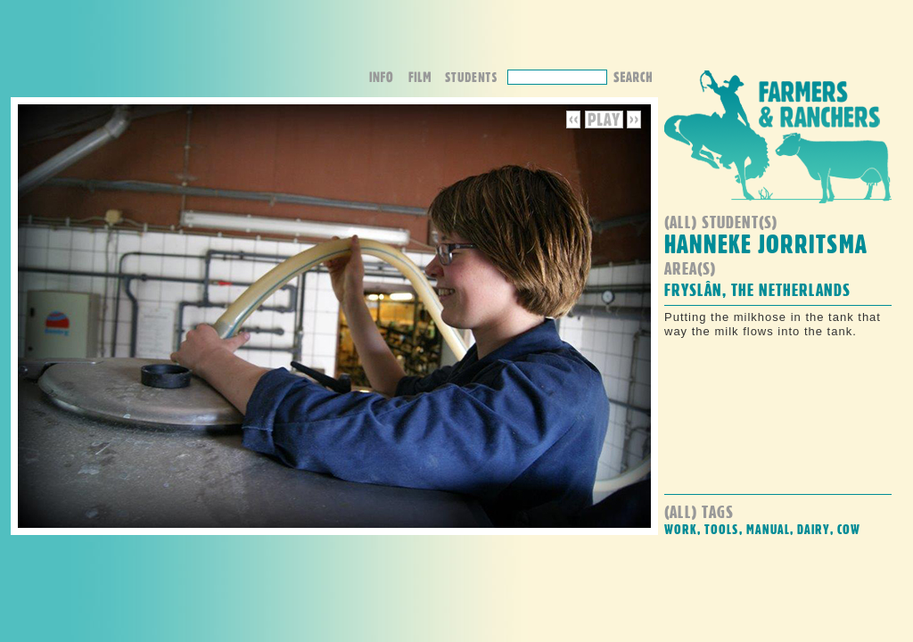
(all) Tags (699, 511)
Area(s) (690, 267)
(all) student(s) (720, 221)
